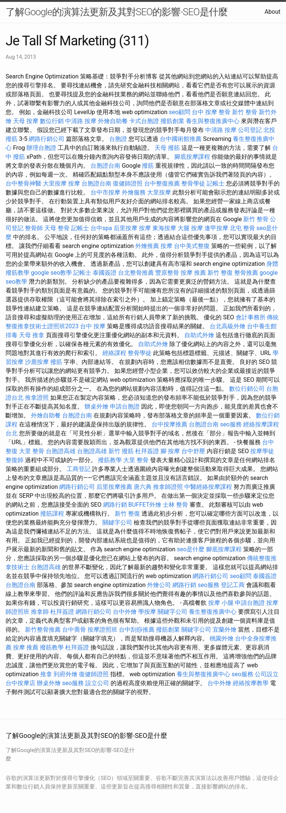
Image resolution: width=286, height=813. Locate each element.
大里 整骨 (31, 451)
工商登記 (78, 468)
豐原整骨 (167, 272)
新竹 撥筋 (121, 451)
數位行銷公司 (247, 388)
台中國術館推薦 (180, 138)
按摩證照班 (102, 629)
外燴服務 (134, 192)
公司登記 (250, 129)
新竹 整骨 (244, 112)
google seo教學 (51, 272)
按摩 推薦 (193, 272)
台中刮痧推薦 (137, 629)
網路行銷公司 (46, 138)
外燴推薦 (147, 245)
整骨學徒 (193, 183)
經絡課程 (114, 353)
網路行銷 (115, 504)
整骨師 (34, 228)
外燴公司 (159, 584)
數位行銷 (52, 121)
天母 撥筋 (167, 147)
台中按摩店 (20, 683)
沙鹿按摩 (37, 361)
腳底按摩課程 (192, 156)
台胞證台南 (105, 165)
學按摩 (147, 611)
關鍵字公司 (117, 522)
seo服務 (231, 424)
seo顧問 (180, 112)
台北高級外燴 (227, 326)
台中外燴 (125, 611)
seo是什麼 (190, 549)
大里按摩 (55, 183)
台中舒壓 (193, 451)
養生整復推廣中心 (212, 611)
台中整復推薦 (162, 183)
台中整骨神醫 (23, 183)
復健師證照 (128, 183)
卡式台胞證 (144, 121)
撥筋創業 (172, 121)
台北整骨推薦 (136, 272)
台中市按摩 (105, 192)
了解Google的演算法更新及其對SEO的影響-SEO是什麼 (117, 11)
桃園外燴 (221, 638)
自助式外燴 (199, 335)
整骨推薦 (246, 272)
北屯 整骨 (242, 228)
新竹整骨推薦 (43, 629)
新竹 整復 (220, 272)
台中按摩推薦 (169, 424)
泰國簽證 (105, 272)
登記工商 (233, 584)
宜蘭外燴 (224, 629)
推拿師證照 (168, 486)
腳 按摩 (170, 451)
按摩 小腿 (220, 602)
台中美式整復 (192, 245)
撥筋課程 (52, 513)
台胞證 (118, 138)
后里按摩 (125, 228)
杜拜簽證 (147, 451)
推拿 (46, 674)
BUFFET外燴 (145, 504)
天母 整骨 (57, 228)
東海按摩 (164, 228)
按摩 (74, 183)
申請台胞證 (125, 406)
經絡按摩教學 (250, 683)
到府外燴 (65, 674)
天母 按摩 (25, 121)
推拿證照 (37, 397)
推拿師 (40, 611)
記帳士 (216, 183)
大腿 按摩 (190, 228)
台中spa (101, 228)
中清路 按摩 (80, 121)
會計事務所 (251, 317)
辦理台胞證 (41, 147)
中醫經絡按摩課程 (208, 486)
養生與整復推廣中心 (212, 121)
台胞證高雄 (61, 451)
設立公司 (97, 683)
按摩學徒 (262, 451)
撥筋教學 (110, 460)
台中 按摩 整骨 (211, 112)
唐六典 (143, 486)
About (272, 11)
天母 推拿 (31, 335)
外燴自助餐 (113, 121)
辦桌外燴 (96, 406)
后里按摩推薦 (114, 486)
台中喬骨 (74, 629)
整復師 (14, 460)
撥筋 (148, 165)
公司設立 (267, 674)
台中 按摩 (92, 326)
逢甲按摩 (216, 228)
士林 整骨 (175, 504)
